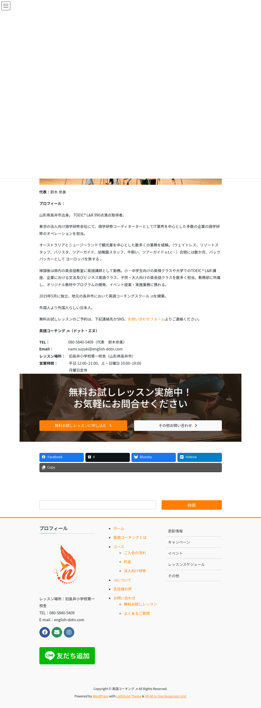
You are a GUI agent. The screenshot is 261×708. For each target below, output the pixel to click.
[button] (83, 425)
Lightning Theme (128, 696)
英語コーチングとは (130, 537)
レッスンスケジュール (186, 564)
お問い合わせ (124, 598)
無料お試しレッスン (140, 604)
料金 (127, 561)
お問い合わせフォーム (146, 319)
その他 (173, 575)
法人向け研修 (135, 570)
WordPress (100, 696)
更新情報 (175, 531)
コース (118, 546)
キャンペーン (179, 542)
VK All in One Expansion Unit (165, 696)
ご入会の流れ (135, 552)
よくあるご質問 (137, 613)
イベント (175, 553)
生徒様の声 (122, 589)
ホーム (119, 528)
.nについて (122, 580)
